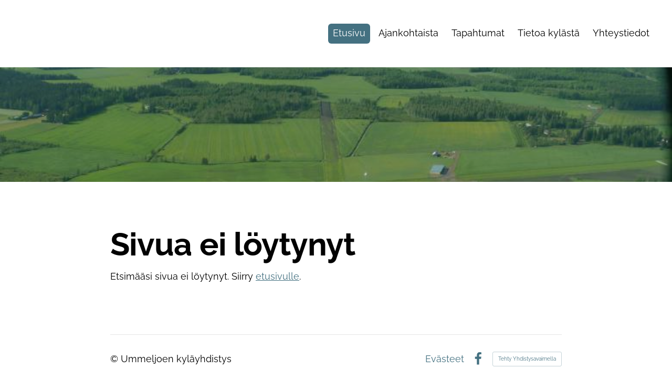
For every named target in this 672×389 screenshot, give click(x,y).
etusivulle (277, 276)
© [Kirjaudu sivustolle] (115, 358)
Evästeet (444, 359)
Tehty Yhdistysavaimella (527, 359)
